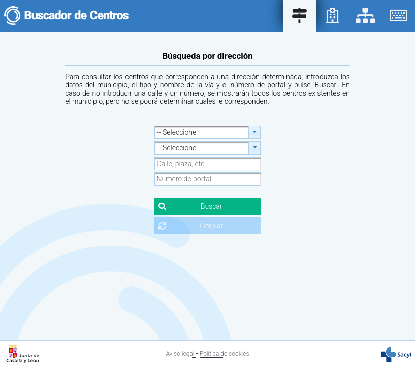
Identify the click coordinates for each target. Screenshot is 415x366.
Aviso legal (181, 353)
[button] (207, 206)
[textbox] (207, 163)
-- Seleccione (177, 132)
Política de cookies (224, 353)
